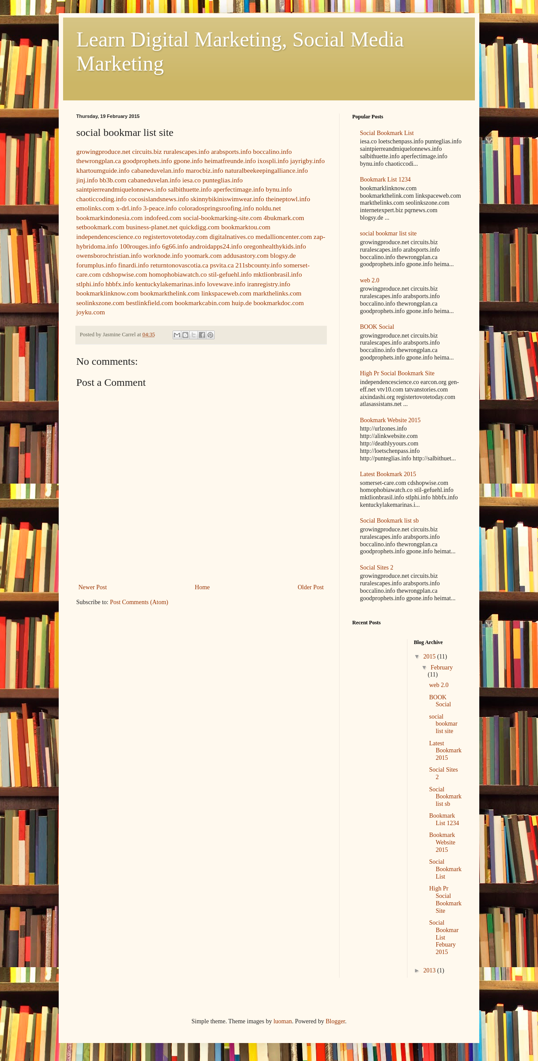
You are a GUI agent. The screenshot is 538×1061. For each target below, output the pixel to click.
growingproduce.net (103, 151)
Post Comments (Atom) (139, 602)
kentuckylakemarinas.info (170, 284)
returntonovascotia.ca (179, 265)
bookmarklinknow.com (107, 293)
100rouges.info (140, 246)
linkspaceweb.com (226, 293)
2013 (430, 970)
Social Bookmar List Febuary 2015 (443, 937)
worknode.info (163, 255)
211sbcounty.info (258, 265)
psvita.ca (222, 265)
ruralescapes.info (186, 151)
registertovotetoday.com (175, 236)
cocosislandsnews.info (158, 199)
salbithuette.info (190, 189)
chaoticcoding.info (101, 199)
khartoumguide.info (103, 170)
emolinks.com (95, 208)
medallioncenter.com (283, 236)
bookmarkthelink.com (170, 293)
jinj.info (87, 180)
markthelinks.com (277, 293)
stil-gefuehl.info (230, 274)
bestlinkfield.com (149, 302)
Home (202, 587)
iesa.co (191, 180)
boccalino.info (272, 151)
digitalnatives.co (231, 236)
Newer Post (92, 587)
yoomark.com (203, 255)
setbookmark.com (100, 227)
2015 (430, 656)
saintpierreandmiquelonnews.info (121, 189)
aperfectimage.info (238, 189)
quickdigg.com (199, 227)
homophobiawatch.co (178, 274)
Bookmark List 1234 (385, 179)
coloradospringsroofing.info (216, 208)
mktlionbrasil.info (277, 274)
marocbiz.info (204, 170)
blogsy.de (283, 255)
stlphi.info (90, 284)
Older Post (311, 587)
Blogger (335, 1021)
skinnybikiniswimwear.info (227, 199)
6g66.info (175, 246)
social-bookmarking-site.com (222, 217)
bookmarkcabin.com (202, 302)
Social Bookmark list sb (389, 520)
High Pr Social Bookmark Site (397, 373)
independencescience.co (108, 236)
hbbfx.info (120, 284)
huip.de (242, 302)
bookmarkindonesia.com (109, 217)
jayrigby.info (307, 160)
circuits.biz (147, 151)
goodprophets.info (147, 160)
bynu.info (279, 189)
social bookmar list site (388, 233)
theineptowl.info (288, 199)
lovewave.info (226, 284)
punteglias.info (222, 180)
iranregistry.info (268, 284)
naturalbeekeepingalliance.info (266, 170)
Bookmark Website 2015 (390, 420)
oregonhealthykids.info (275, 246)
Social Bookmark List (387, 133)
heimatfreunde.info (230, 160)
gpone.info (187, 160)
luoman (282, 1021)
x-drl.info (129, 208)
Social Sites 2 (376, 567)
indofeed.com (163, 217)
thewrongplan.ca (98, 160)
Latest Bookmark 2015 (388, 474)
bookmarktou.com (245, 227)
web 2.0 (369, 280)
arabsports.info (231, 151)
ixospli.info (273, 160)
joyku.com (90, 312)
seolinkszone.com (100, 302)
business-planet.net (152, 227)
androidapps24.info (216, 246)
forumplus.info (96, 265)
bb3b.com (112, 180)
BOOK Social (377, 327)
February (442, 667)
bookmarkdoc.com (278, 302)
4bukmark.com (283, 217)
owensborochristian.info (109, 255)
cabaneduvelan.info (157, 170)
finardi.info (133, 265)
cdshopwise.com (125, 274)
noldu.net (268, 208)
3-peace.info (160, 208)
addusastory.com (246, 255)
